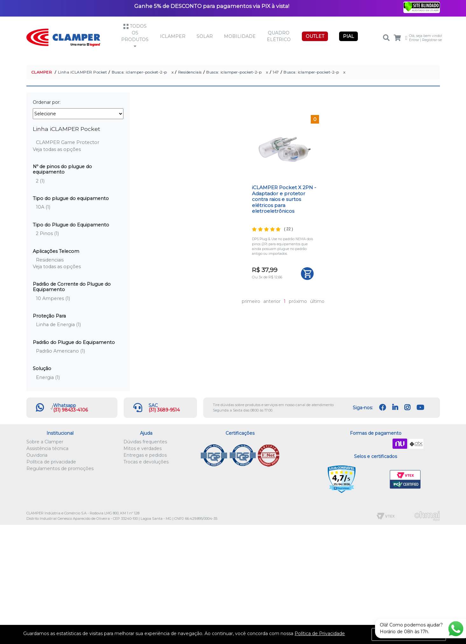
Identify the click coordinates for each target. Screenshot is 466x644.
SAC (153, 405)
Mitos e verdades (142, 448)
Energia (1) (48, 377)
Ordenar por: (46, 102)
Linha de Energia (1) (58, 324)
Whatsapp (64, 405)
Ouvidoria (36, 455)
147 (276, 72)
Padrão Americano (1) (60, 351)
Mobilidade (240, 36)
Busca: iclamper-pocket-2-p (139, 72)
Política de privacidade (51, 462)
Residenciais (190, 72)
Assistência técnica (47, 448)
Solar (205, 36)
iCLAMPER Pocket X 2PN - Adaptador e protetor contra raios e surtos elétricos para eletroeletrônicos (284, 199)
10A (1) (43, 207)
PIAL (348, 36)
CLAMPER (41, 72)
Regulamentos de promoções (60, 468)
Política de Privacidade (320, 633)
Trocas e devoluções (146, 462)
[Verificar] (421, 6)
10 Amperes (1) (53, 298)
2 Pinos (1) (47, 233)
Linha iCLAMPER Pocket (82, 72)
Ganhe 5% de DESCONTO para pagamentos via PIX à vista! (211, 6)
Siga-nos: (363, 407)
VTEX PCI (405, 480)
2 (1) (40, 181)
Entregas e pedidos (145, 455)
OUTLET (315, 36)
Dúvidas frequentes (145, 442)
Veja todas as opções (57, 149)
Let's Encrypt (374, 479)
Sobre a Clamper (44, 442)
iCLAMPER (172, 36)
